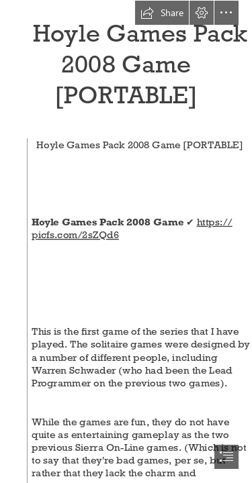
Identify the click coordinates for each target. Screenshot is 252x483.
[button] (162, 13)
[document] (126, 241)
